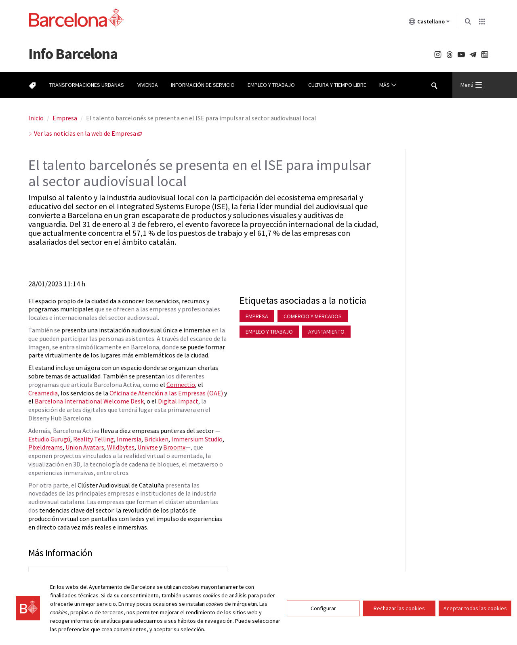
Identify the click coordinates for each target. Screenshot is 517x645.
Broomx (174, 447)
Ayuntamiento (326, 331)
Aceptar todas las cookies (475, 612)
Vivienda (147, 84)
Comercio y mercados (313, 316)
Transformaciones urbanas (86, 84)
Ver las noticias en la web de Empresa (85, 133)
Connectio (180, 384)
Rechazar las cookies (399, 612)
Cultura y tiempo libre (337, 84)
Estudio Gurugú (49, 439)
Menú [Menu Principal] (471, 84)
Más (388, 85)
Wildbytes (121, 447)
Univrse (147, 447)
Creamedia (43, 393)
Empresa (65, 118)
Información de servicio (203, 84)
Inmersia (129, 439)
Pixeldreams (45, 447)
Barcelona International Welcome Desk (89, 401)
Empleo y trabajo (271, 84)
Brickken (156, 439)
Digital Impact (178, 401)
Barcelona (72, 53)
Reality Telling (93, 439)
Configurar (323, 612)
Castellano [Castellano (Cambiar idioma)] (429, 23)
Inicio (36, 118)
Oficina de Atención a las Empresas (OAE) (166, 393)
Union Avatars (84, 447)
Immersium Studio (197, 439)
